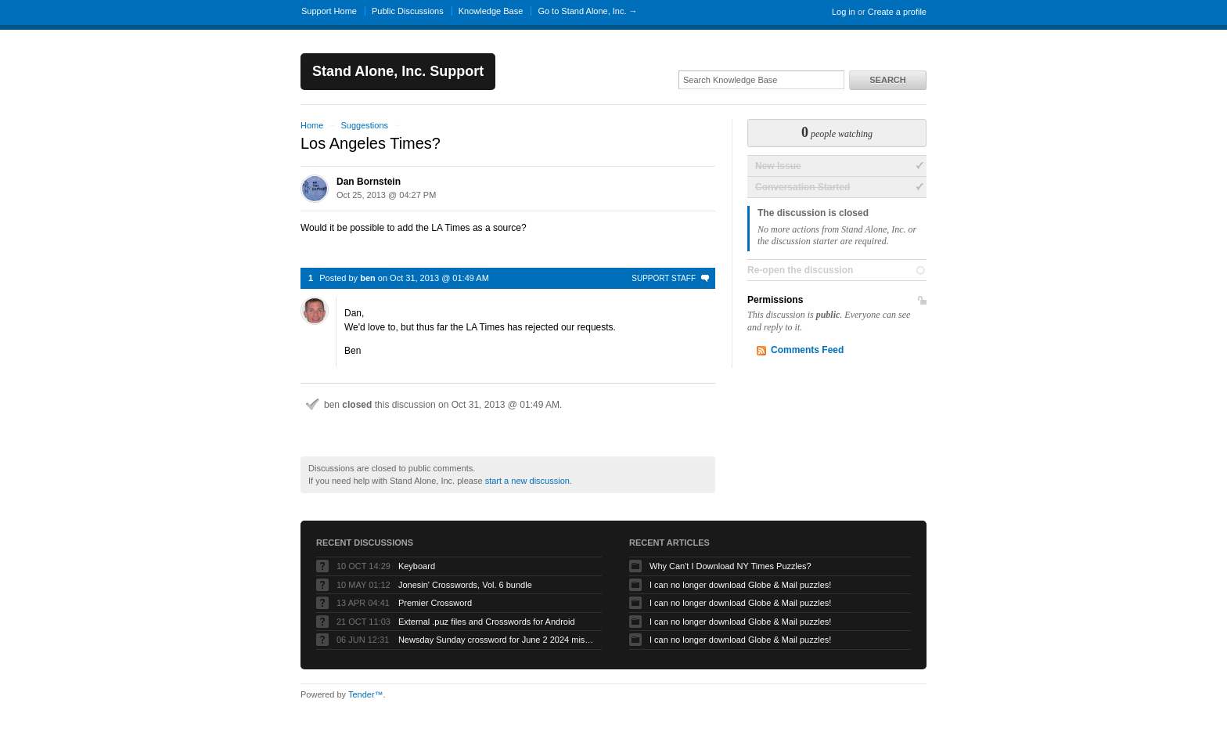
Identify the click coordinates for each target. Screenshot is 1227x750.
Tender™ (365, 694)
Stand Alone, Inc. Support (398, 71)
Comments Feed (807, 349)
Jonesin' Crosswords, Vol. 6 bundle (465, 585)
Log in (843, 11)
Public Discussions (408, 11)
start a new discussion (527, 480)
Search (887, 80)
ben (368, 278)
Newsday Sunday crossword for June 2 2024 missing (496, 639)
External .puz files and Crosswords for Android (486, 621)
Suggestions (364, 125)
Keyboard (416, 566)
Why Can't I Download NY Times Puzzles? (730, 566)
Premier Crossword (435, 603)
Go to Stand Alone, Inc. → (587, 11)
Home (311, 125)
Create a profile (897, 11)
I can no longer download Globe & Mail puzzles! (740, 585)
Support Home (329, 11)
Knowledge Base (491, 11)
